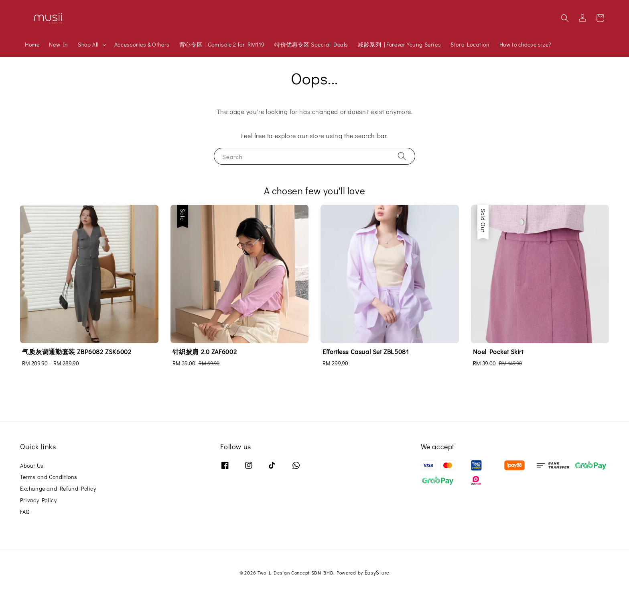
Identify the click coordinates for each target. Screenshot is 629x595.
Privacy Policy (38, 500)
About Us (32, 465)
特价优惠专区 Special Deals (311, 44)
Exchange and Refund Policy (58, 488)
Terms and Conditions (48, 477)
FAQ (25, 512)
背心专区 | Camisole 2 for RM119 (222, 44)
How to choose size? (525, 44)
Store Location (469, 44)
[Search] (402, 156)
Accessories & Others (142, 44)
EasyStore (377, 572)
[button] (565, 18)
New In (58, 44)
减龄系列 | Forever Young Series (399, 44)
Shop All (88, 44)
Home (32, 44)
